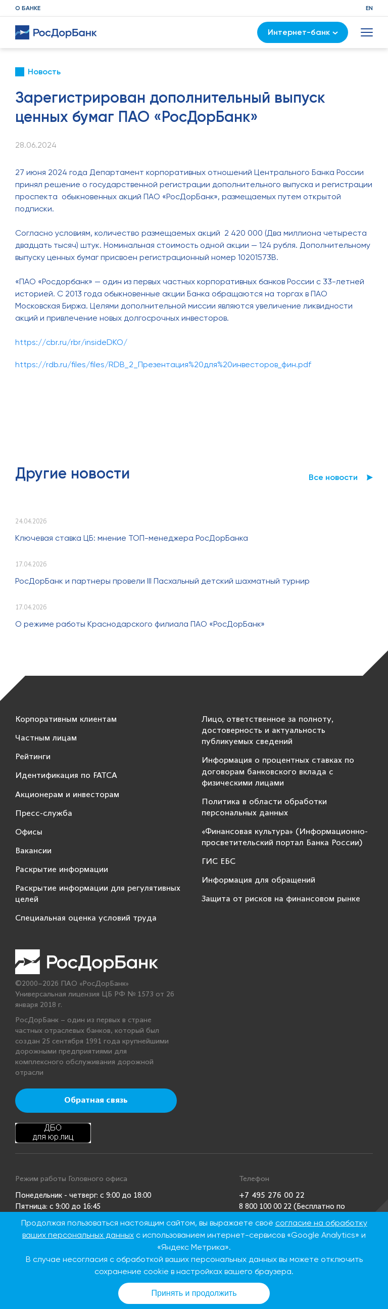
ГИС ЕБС (218, 861)
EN (369, 8)
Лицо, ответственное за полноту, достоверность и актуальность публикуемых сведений (267, 730)
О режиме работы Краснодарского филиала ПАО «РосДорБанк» (140, 624)
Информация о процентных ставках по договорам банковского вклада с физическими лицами (278, 771)
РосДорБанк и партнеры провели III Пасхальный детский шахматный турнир (162, 581)
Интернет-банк (303, 32)
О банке (27, 8)
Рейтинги (33, 757)
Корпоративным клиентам (66, 719)
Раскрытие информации (61, 869)
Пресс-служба (43, 813)
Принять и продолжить (194, 1293)
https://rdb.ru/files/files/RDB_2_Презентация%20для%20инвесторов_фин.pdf (163, 364)
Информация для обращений (258, 880)
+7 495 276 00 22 (272, 1195)
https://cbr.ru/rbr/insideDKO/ (71, 342)
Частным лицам (46, 738)
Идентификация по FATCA (66, 775)
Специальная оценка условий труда (86, 918)
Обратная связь (96, 1101)
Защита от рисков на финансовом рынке (281, 899)
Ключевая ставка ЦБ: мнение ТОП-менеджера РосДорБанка (131, 538)
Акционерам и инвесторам (67, 795)
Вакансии (33, 851)
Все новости (333, 477)
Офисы (28, 832)
